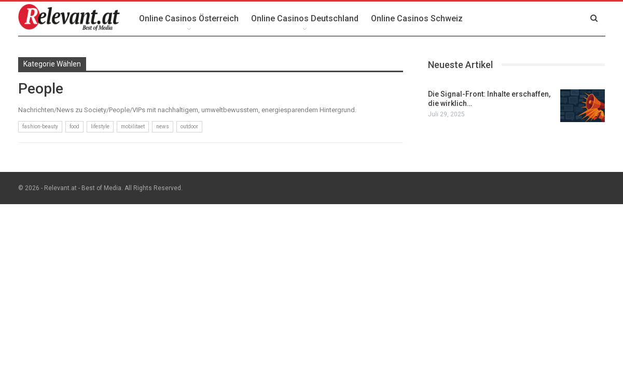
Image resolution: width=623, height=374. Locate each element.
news (162, 126)
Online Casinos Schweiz (417, 18)
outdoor (189, 126)
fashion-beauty (40, 126)
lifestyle (100, 126)
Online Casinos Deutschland (304, 18)
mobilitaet (133, 126)
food (74, 126)
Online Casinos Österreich (189, 18)
